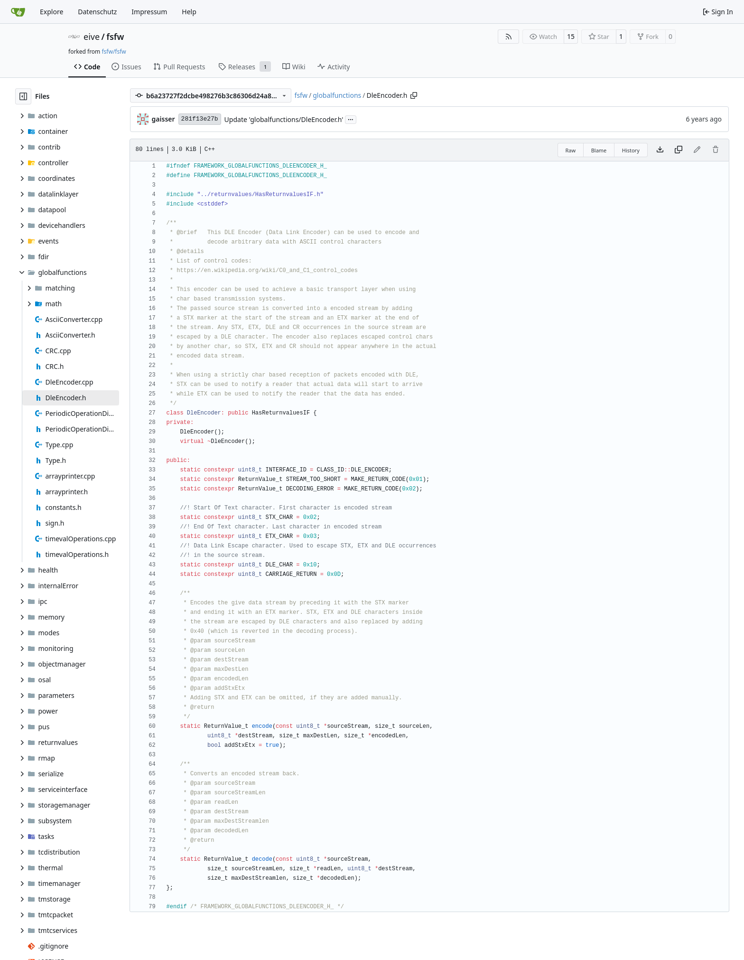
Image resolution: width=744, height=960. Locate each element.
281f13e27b (199, 118)
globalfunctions (337, 95)
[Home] (18, 11)
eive (92, 36)
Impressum (149, 11)
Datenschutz (97, 11)
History (631, 150)
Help (189, 11)
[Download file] (660, 150)
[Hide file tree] (23, 96)
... (350, 118)
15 (571, 36)
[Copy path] (413, 95)
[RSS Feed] (509, 36)
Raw (571, 150)
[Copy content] (678, 150)
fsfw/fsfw (114, 51)
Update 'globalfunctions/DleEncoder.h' (284, 119)
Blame (599, 150)
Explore (51, 11)
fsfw (115, 36)
